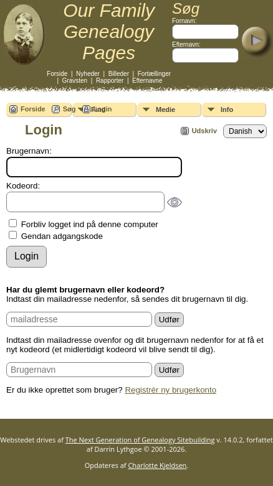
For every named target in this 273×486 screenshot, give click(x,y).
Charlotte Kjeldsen (157, 465)
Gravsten (75, 80)
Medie (165, 109)
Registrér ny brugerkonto (170, 390)
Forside (57, 73)
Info (227, 109)
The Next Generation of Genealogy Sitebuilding (140, 439)
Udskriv (204, 130)
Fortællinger (154, 73)
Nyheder (88, 73)
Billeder (118, 73)
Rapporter (109, 80)
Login (102, 109)
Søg (69, 109)
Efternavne (147, 80)
